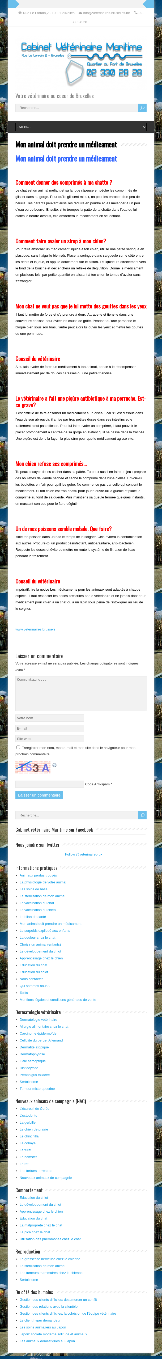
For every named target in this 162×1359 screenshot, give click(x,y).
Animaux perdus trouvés (38, 882)
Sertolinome (29, 1088)
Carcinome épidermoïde (38, 1040)
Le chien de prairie (34, 1136)
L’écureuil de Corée (34, 1115)
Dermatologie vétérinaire (38, 1026)
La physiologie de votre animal (43, 889)
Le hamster (28, 1163)
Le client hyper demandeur (40, 1327)
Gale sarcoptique (33, 1067)
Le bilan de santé (33, 923)
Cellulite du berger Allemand (41, 1047)
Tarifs (24, 999)
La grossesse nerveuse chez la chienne (50, 1265)
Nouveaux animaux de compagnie (46, 1184)
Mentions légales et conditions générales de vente (58, 1006)
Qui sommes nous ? (35, 992)
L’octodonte (28, 1122)
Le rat (24, 1170)
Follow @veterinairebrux (83, 861)
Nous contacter (31, 985)
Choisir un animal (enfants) (40, 951)
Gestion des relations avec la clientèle (49, 1313)
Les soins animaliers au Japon (43, 1334)
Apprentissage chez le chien (41, 965)
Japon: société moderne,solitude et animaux (53, 1341)
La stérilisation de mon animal (42, 902)
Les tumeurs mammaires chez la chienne (51, 1279)
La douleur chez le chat (37, 944)
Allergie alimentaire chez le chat (44, 1033)
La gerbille (28, 1129)
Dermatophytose (32, 1060)
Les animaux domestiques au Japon (47, 1347)
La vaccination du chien (38, 916)
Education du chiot (34, 978)
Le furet (25, 1156)
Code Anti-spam (97, 791)
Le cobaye (28, 1149)
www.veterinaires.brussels (35, 629)
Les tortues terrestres (36, 1177)
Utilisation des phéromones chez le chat (50, 1245)
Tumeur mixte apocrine (37, 1095)
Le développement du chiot (40, 958)
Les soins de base (34, 895)
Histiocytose (29, 1074)
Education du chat (33, 971)
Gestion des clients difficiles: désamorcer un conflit (58, 1306)
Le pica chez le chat (35, 1239)
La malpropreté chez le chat (41, 1232)
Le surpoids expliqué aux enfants (45, 937)
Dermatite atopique (34, 1054)
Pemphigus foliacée (35, 1081)
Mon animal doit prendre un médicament (51, 930)
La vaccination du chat (37, 909)
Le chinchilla (29, 1143)
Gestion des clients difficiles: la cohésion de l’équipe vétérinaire (68, 1320)
